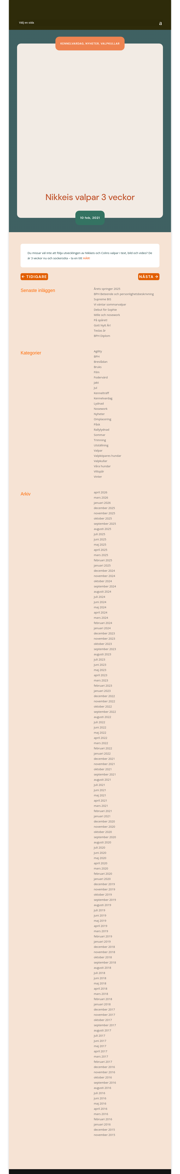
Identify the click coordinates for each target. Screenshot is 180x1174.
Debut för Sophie (105, 309)
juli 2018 (99, 973)
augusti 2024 (102, 591)
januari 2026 (102, 503)
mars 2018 (101, 994)
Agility (98, 351)
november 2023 (104, 638)
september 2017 (105, 1025)
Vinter (98, 476)
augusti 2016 (102, 1088)
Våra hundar (102, 466)
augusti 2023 (102, 654)
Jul (95, 388)
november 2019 (104, 889)
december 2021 (104, 759)
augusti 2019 (102, 905)
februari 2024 (103, 623)
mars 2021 (101, 806)
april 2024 (100, 612)
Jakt (96, 382)
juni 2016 (100, 1098)
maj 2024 (100, 607)
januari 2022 (102, 753)
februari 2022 (103, 748)
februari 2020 (103, 873)
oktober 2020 (103, 832)
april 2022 (100, 738)
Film (96, 372)
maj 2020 (100, 858)
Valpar (98, 450)
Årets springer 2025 (107, 289)
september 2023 (105, 649)
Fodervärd (101, 377)
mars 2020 (101, 868)
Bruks (98, 367)
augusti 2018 (102, 967)
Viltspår (99, 471)
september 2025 (105, 523)
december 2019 (104, 884)
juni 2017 (100, 1041)
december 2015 (104, 1129)
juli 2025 (99, 534)
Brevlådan (101, 362)
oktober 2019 (103, 894)
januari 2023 (102, 691)
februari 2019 (103, 936)
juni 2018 (100, 978)
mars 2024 (101, 618)
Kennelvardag (72, 43)
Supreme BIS (102, 299)
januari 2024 (102, 628)
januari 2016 (102, 1124)
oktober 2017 (103, 1020)
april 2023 (100, 675)
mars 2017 (101, 1056)
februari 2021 (103, 811)
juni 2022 (100, 727)
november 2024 (104, 576)
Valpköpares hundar (107, 456)
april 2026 (100, 492)
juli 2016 (99, 1093)
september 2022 (105, 712)
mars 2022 (101, 743)
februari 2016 (103, 1119)
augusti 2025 (102, 529)
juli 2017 (99, 1035)
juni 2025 (100, 539)
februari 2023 (103, 685)
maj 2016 (100, 1103)
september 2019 (105, 900)
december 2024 (104, 570)
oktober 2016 (103, 1077)
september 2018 (105, 962)
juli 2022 (99, 722)
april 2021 (100, 800)
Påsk (97, 424)
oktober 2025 (103, 518)
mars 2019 (101, 931)
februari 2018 (103, 999)
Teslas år (100, 330)
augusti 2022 (102, 717)
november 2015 (104, 1135)
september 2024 (105, 586)
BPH (97, 356)
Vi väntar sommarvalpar (110, 304)
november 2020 (104, 826)
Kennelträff (101, 393)
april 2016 (100, 1109)
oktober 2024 (103, 581)
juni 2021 (100, 790)
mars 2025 (101, 555)
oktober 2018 (103, 957)
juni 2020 (100, 853)
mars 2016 (101, 1114)
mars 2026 (101, 497)
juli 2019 (99, 910)
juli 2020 (99, 847)
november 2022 (104, 701)
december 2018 (104, 947)
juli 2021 (99, 785)
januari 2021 (102, 816)
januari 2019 (102, 941)
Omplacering (102, 419)
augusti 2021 (102, 779)
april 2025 (100, 550)
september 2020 (105, 837)
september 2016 (105, 1082)
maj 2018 (100, 983)
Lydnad (99, 403)
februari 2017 (103, 1062)
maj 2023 (100, 670)
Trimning (100, 440)
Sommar (99, 435)
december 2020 (104, 821)
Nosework (101, 409)
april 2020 (100, 863)
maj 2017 (100, 1046)
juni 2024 (100, 602)
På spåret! (100, 320)
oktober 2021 (103, 769)
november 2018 (104, 952)
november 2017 (104, 1015)
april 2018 (100, 988)
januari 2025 (102, 565)
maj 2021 (100, 795)
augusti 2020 (102, 842)
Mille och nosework (107, 315)
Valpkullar (110, 43)
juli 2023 (99, 659)
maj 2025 (100, 544)
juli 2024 (99, 597)
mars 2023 (101, 680)
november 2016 (104, 1072)
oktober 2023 (103, 644)
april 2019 (100, 926)
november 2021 (104, 764)
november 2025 (104, 513)
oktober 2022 (103, 706)
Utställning (101, 445)
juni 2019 (100, 915)
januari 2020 (102, 879)
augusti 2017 (102, 1030)
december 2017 (104, 1009)
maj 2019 (100, 920)
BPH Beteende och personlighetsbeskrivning (124, 294)
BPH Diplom (102, 336)
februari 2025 (103, 560)
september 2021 (105, 774)
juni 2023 (100, 665)
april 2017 (100, 1051)
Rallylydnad (101, 429)
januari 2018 (102, 1004)
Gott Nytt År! (102, 325)
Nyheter (92, 43)
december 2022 (104, 696)
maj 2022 (100, 732)
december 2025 (104, 508)
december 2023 (104, 633)
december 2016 (104, 1067)
